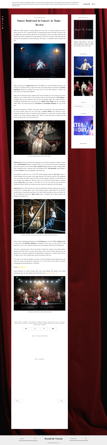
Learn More (86, 4)
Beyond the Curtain (53, 439)
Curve (49, 322)
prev (17, 400)
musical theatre (28, 323)
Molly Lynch (18, 323)
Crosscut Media (41, 322)
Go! (35, 438)
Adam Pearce (18, 322)
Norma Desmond (48, 323)
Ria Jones (57, 323)
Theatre (43, 324)
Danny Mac (55, 322)
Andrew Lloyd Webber (29, 322)
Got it (93, 4)
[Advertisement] (39, 414)
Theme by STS (56, 442)
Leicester (62, 322)
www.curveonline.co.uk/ (51, 273)
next (61, 400)
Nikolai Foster (38, 323)
